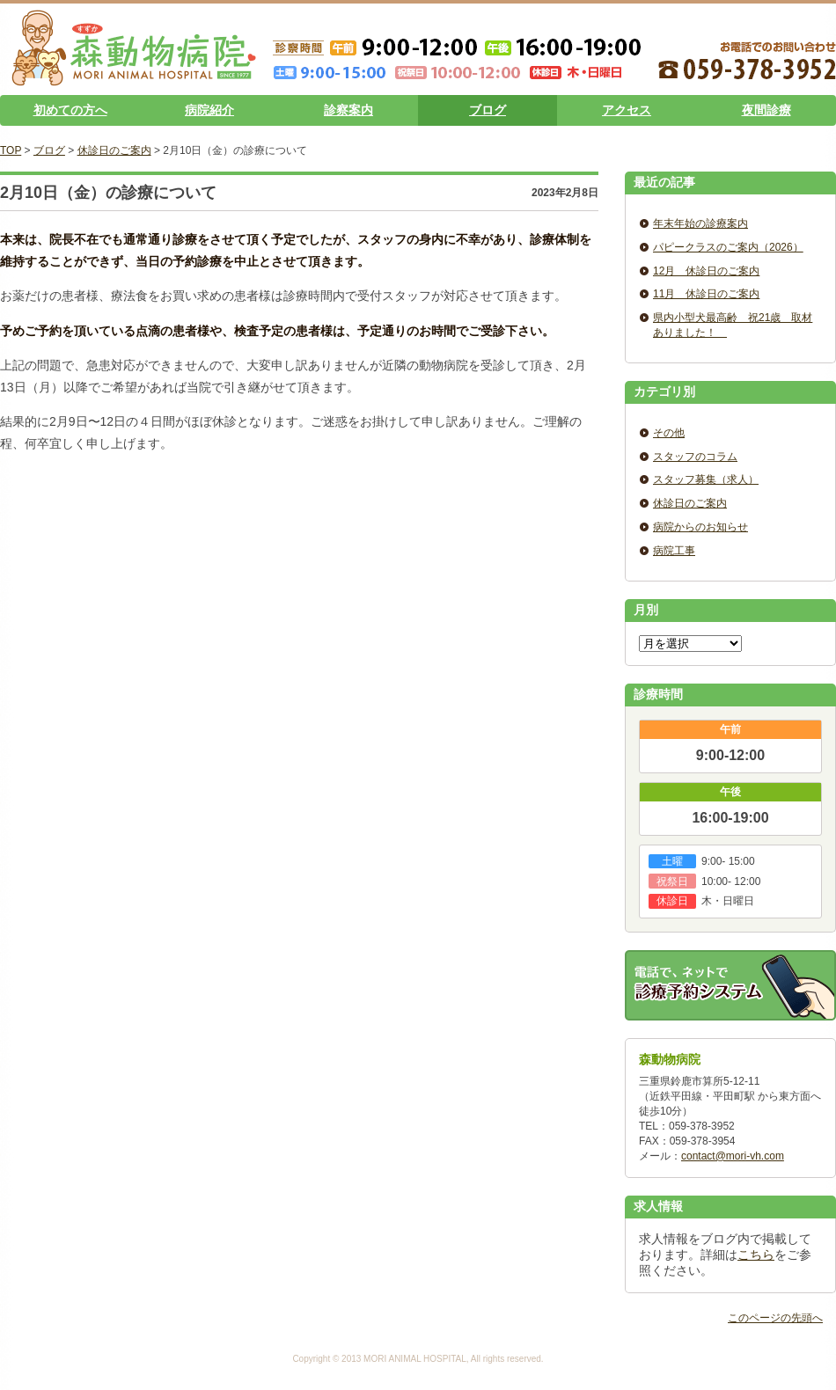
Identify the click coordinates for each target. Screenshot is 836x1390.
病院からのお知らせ (700, 527)
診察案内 (348, 110)
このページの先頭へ (775, 1318)
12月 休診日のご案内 (706, 271)
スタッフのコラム (695, 456)
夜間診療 (766, 110)
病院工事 (674, 551)
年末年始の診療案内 (700, 223)
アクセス (626, 110)
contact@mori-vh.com (732, 1156)
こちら (755, 1254)
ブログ (487, 110)
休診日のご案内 (114, 150)
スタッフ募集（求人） (706, 479)
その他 (669, 433)
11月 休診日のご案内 (706, 294)
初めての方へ (70, 110)
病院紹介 (209, 110)
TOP (10, 150)
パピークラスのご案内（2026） (728, 247)
